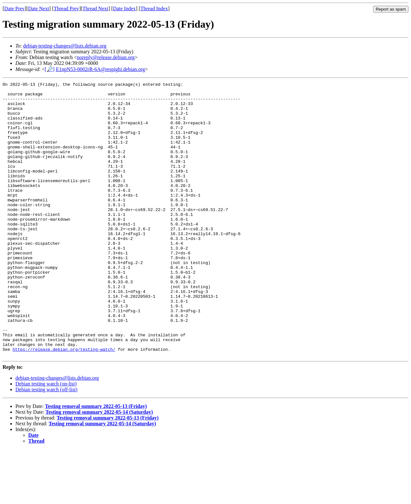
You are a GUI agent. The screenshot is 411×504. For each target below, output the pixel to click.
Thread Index (154, 8)
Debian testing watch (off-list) (46, 444)
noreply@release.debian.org (106, 57)
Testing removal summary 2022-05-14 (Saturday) (99, 467)
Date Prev (14, 8)
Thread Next (95, 8)
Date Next (38, 8)
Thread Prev (66, 8)
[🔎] (50, 69)
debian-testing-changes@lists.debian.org (65, 46)
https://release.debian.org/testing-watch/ (64, 403)
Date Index (124, 8)
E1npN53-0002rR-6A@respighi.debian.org (100, 69)
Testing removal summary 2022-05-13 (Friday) (96, 461)
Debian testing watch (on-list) (46, 438)
